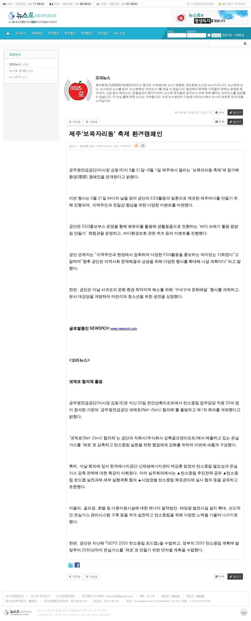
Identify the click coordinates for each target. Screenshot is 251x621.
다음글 (92, 122)
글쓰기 (235, 112)
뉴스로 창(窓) (18, 70)
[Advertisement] (31, 113)
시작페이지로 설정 (202, 4)
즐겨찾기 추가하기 (234, 4)
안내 (220, 112)
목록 (220, 122)
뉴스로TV (15, 77)
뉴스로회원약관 (65, 596)
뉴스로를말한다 (14, 596)
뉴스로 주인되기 (40, 596)
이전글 (75, 122)
